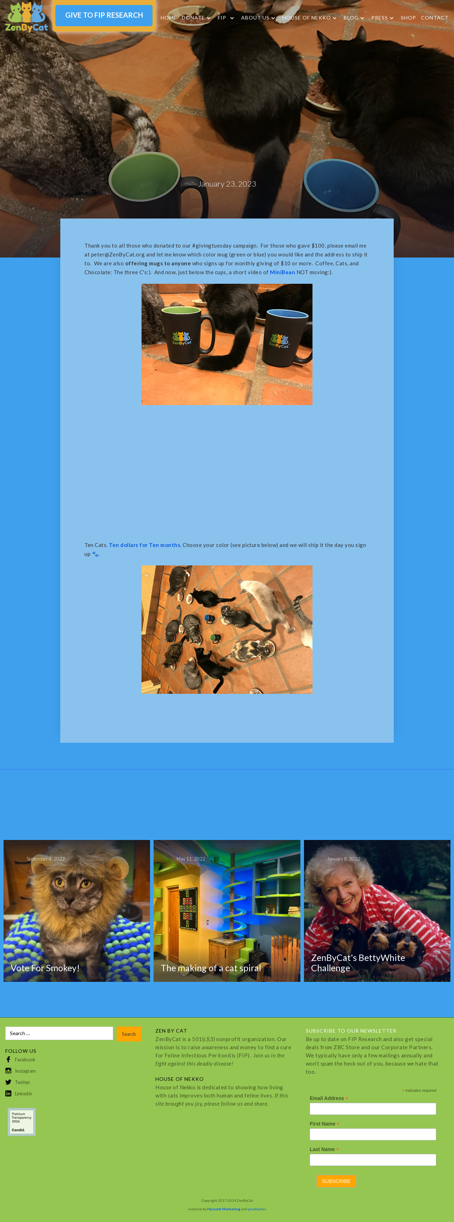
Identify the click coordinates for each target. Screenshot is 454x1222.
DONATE (193, 17)
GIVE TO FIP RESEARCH (104, 15)
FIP (222, 17)
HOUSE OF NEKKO (306, 17)
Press (379, 17)
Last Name (324, 1149)
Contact (435, 18)
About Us (255, 17)
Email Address (329, 1098)
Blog (351, 17)
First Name (324, 1124)
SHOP (408, 18)
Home (169, 18)
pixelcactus (257, 1209)
